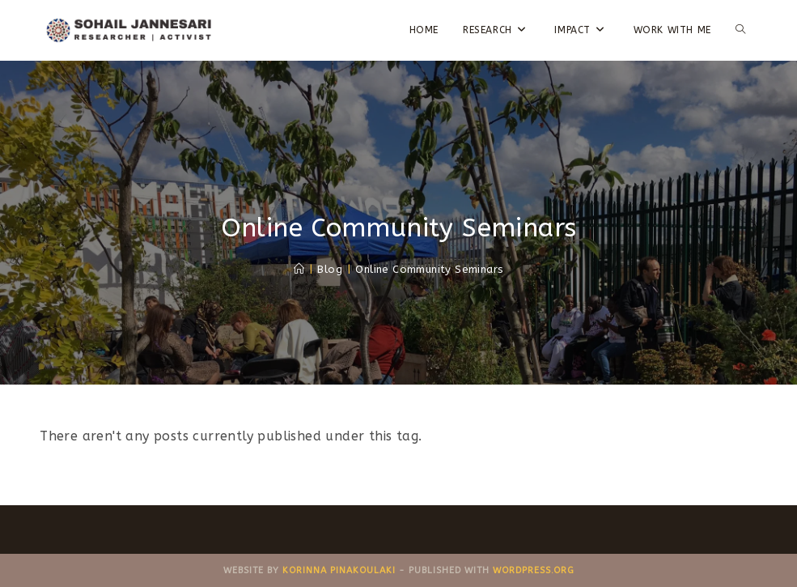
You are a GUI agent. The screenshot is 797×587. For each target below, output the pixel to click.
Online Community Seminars (429, 269)
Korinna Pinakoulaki (339, 570)
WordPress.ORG (533, 570)
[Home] (299, 269)
